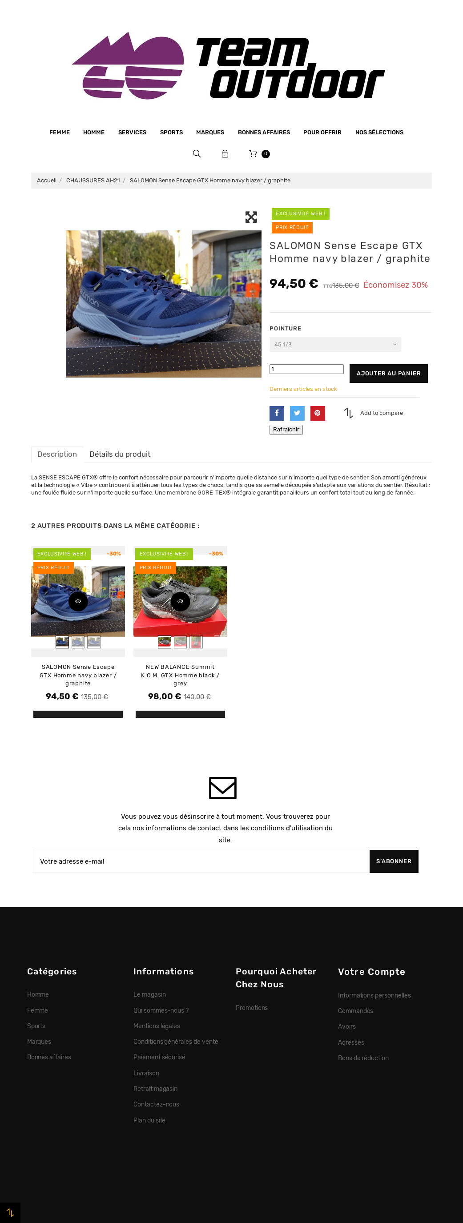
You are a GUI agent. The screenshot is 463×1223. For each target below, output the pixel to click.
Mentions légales (157, 1026)
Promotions (252, 1007)
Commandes (356, 1010)
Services (132, 132)
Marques (210, 132)
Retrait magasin (155, 1088)
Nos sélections (379, 132)
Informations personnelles (374, 995)
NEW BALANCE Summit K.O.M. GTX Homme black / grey (180, 675)
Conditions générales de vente (175, 1041)
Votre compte (372, 971)
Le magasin (149, 994)
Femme (59, 132)
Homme (94, 132)
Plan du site (149, 1120)
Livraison (146, 1073)
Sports (171, 132)
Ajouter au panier (389, 373)
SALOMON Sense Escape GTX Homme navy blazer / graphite (78, 675)
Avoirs (347, 1026)
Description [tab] (57, 454)
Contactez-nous (156, 1104)
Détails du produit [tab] (119, 454)
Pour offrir (322, 132)
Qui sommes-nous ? (161, 1010)
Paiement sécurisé (159, 1057)
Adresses (351, 1042)
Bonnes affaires (264, 132)
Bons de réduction (363, 1058)
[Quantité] (307, 369)
